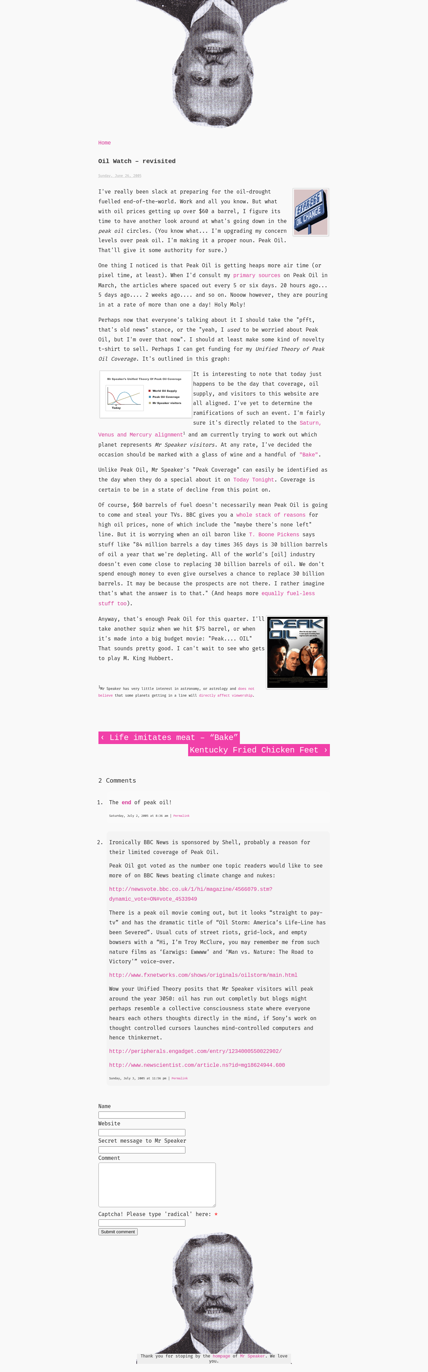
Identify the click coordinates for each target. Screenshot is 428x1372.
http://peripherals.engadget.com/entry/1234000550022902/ (195, 1052)
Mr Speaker (252, 1364)
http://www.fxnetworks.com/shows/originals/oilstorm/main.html (203, 975)
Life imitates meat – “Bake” (174, 737)
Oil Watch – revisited (137, 161)
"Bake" (308, 455)
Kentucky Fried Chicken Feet (254, 750)
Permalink (181, 816)
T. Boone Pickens (274, 535)
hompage (221, 1364)
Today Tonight (253, 480)
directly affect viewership (225, 696)
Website (109, 1123)
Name (104, 1106)
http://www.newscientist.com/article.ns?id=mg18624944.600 (197, 1065)
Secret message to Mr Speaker (142, 1140)
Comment (109, 1158)
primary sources (256, 276)
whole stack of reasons (271, 515)
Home (104, 143)
